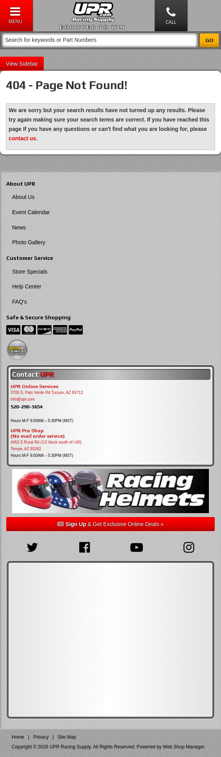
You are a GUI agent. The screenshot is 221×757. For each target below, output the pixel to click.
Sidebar (28, 64)
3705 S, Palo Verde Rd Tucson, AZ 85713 (47, 392)
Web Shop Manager (183, 747)
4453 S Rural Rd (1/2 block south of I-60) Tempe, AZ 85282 (46, 445)
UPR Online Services (34, 386)
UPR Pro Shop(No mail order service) (38, 433)
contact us (22, 138)
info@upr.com (23, 399)
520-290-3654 (27, 407)
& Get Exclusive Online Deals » (110, 524)
